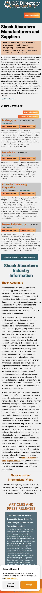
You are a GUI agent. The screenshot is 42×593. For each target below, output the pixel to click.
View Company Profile (10, 126)
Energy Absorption (18, 50)
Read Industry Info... (8, 99)
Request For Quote (32, 15)
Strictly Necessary (10, 584)
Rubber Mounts (32, 50)
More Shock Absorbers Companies (19, 257)
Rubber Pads (10, 53)
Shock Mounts (20, 48)
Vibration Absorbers (28, 42)
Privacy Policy (11, 578)
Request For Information (28, 117)
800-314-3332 (7, 156)
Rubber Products (22, 53)
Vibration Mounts (21, 45)
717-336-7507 (7, 227)
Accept (29, 585)
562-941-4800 (25, 190)
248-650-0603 (7, 124)
